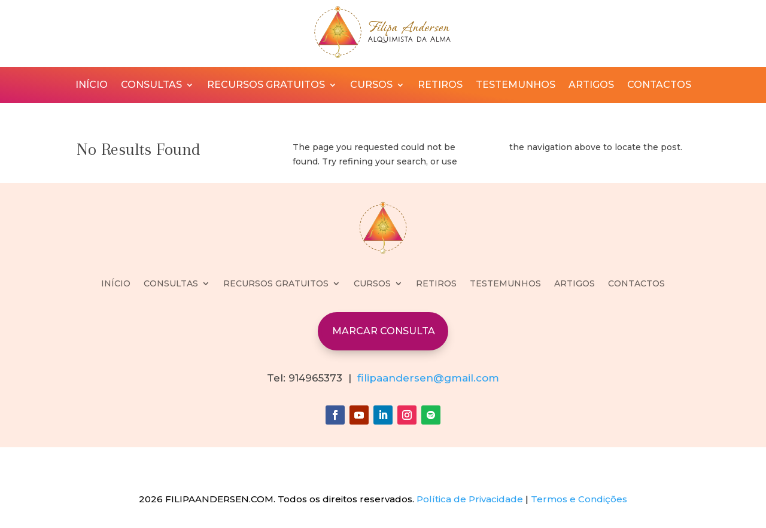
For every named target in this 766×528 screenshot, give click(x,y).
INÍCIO (91, 85)
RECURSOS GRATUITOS (266, 85)
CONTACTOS (659, 85)
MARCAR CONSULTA (383, 331)
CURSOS (371, 85)
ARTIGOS (591, 85)
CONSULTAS (151, 85)
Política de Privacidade (470, 499)
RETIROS (440, 85)
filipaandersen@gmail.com (428, 378)
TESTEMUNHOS (515, 85)
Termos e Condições (579, 499)
